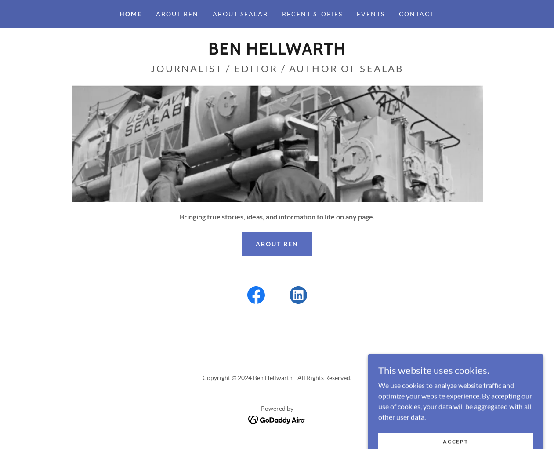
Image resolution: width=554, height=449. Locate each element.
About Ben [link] (177, 14)
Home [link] (130, 14)
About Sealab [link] (240, 14)
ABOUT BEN (277, 244)
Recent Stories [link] (312, 14)
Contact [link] (417, 14)
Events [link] (371, 14)
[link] (277, 51)
